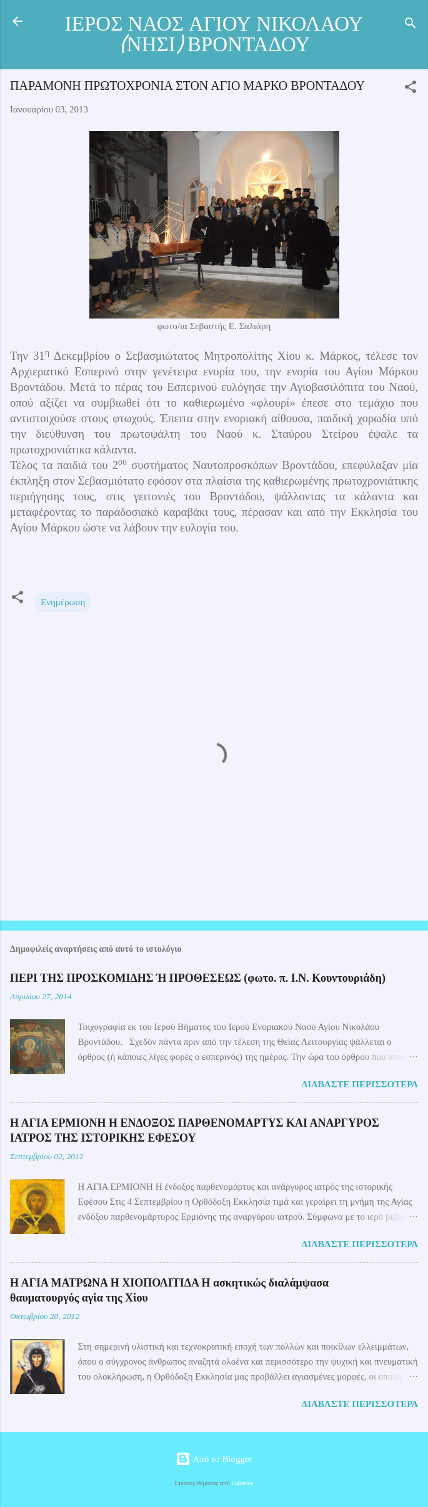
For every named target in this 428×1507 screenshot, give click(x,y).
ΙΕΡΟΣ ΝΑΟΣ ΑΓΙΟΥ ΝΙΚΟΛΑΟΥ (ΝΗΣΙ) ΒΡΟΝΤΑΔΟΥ (214, 34)
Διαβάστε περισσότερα (360, 1084)
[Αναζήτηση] (410, 25)
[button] (410, 89)
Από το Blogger (214, 1459)
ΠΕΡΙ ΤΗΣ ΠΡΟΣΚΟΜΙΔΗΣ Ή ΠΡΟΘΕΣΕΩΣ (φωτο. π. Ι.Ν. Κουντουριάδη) (198, 978)
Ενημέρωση (63, 602)
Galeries (243, 1483)
